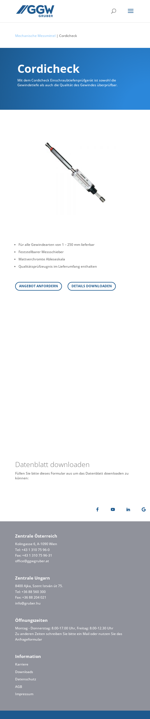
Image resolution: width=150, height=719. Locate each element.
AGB (18, 686)
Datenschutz (25, 679)
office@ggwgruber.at (32, 561)
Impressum (24, 694)
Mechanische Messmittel (35, 35)
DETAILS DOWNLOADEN (91, 286)
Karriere (21, 664)
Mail (86, 633)
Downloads (24, 671)
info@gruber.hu (28, 603)
